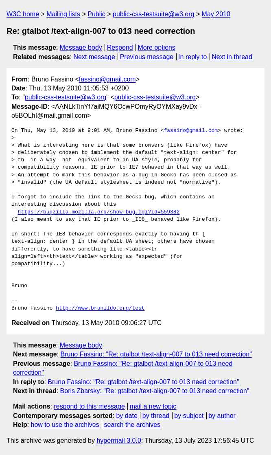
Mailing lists (63, 14)
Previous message (147, 56)
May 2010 (216, 14)
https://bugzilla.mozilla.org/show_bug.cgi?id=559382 (99, 212)
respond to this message (89, 406)
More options (157, 47)
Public (96, 14)
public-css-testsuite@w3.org (153, 14)
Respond (120, 47)
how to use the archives (65, 424)
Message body (81, 47)
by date (126, 415)
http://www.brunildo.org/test (100, 308)
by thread (156, 415)
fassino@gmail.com (107, 79)
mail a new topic (153, 406)
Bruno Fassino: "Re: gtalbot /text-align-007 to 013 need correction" (156, 354)
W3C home (23, 14)
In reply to (192, 56)
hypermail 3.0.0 (118, 440)
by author (222, 415)
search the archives (132, 424)
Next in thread (232, 56)
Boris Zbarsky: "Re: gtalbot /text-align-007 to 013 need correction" (154, 390)
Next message (94, 56)
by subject (188, 415)
